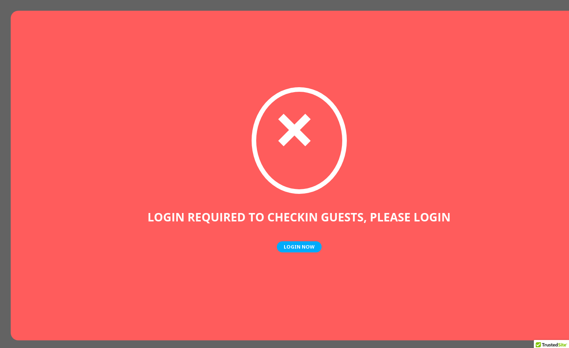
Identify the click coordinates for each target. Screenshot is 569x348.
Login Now (299, 246)
